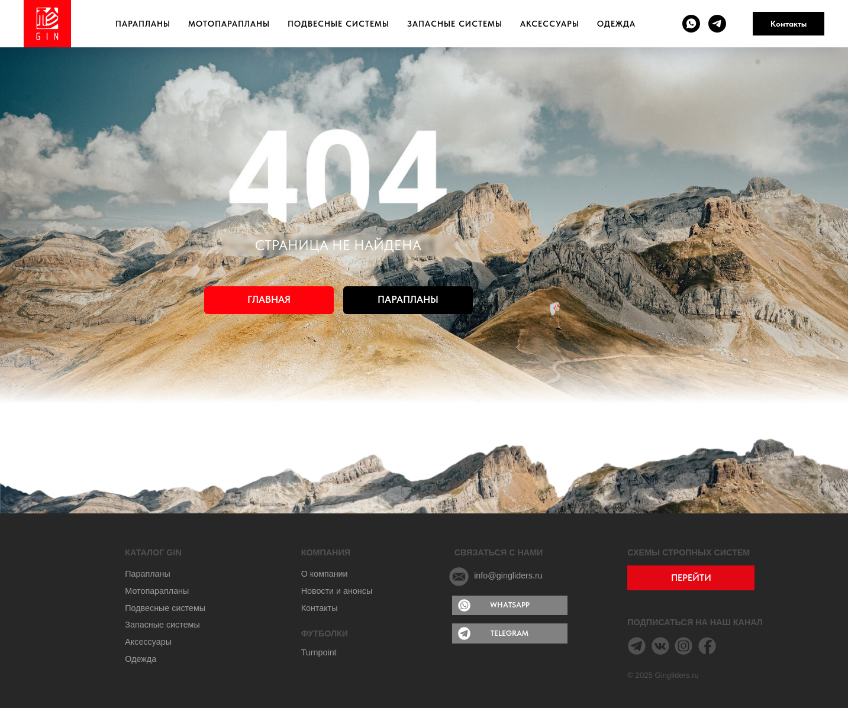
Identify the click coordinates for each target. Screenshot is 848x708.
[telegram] (717, 24)
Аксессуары (549, 23)
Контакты (788, 23)
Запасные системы (454, 23)
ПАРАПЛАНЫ (408, 299)
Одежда (616, 23)
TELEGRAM (509, 633)
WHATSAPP (510, 604)
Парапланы (142, 23)
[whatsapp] (691, 24)
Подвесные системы (338, 23)
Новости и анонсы (337, 591)
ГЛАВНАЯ (269, 299)
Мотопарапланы (229, 23)
